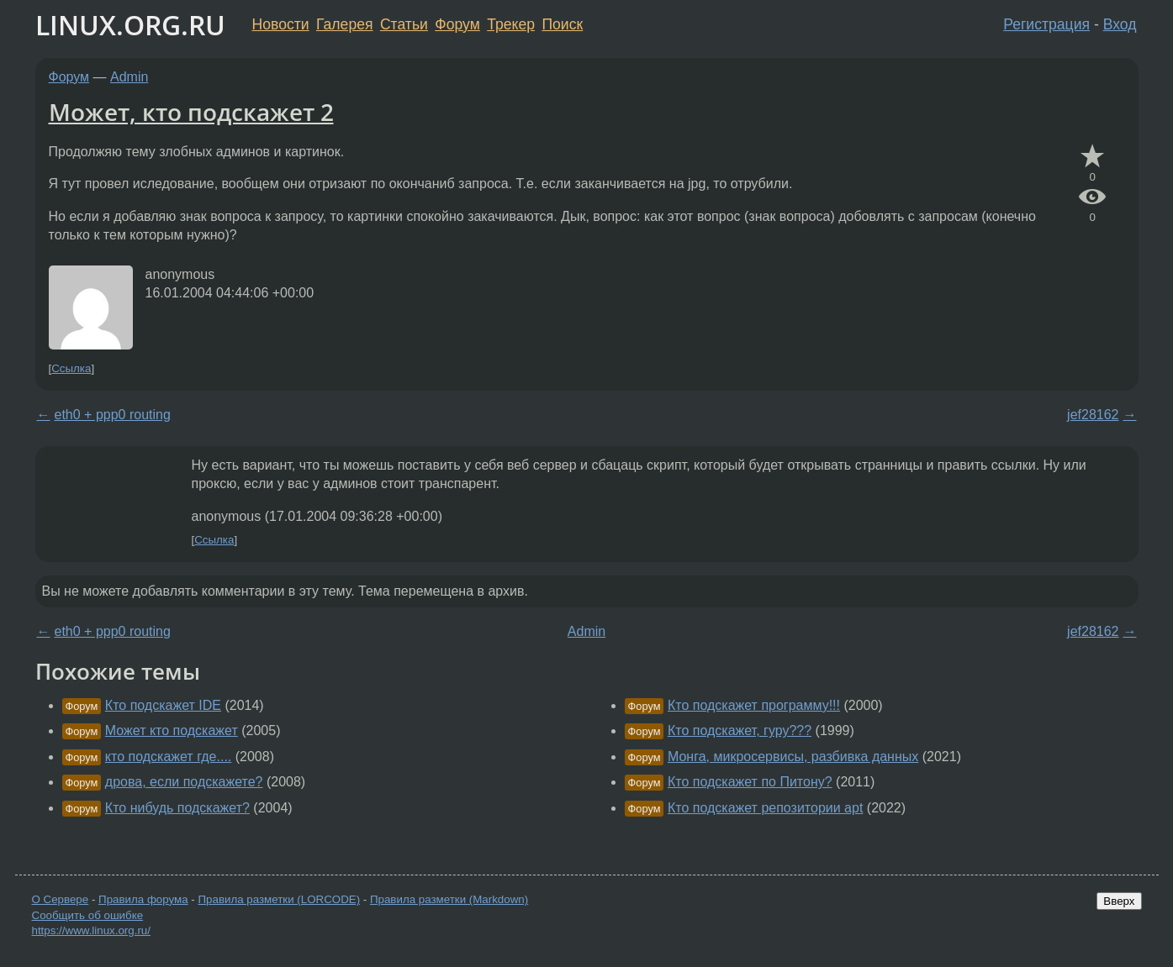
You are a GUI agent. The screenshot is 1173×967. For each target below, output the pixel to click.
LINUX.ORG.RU (130, 25)
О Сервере (60, 899)
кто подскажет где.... (168, 756)
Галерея (344, 24)
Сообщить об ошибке (88, 915)
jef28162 (1092, 414)
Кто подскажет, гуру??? (739, 730)
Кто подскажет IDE (163, 705)
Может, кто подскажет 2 (191, 112)
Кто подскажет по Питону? (750, 782)
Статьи (404, 24)
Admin (129, 77)
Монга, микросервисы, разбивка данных (793, 756)
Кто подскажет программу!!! (754, 705)
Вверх (1118, 901)
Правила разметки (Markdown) (449, 899)
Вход (1120, 24)
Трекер (511, 24)
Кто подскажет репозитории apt (765, 808)
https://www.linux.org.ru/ (91, 930)
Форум (457, 24)
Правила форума (143, 899)
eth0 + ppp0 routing (113, 414)
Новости (280, 24)
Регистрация (1046, 24)
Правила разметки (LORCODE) (279, 899)
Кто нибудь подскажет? (177, 808)
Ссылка (71, 368)
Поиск (562, 24)
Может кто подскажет (171, 730)
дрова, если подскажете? (184, 782)
